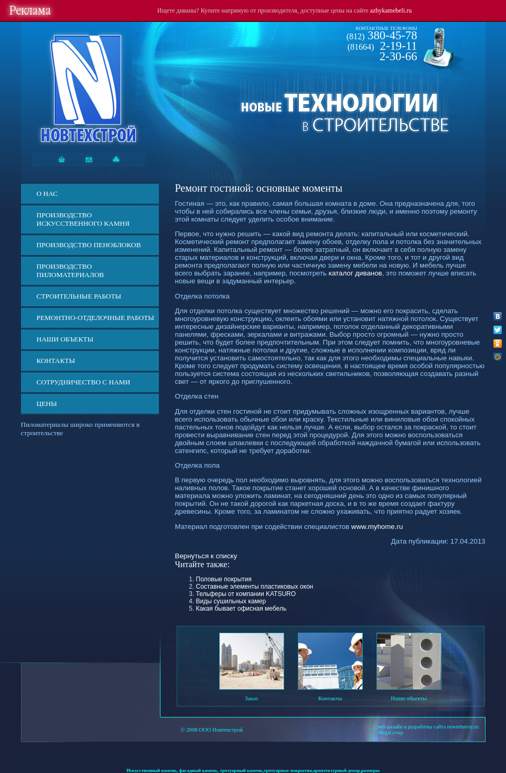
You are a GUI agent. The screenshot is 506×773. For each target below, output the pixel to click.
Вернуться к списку (206, 556)
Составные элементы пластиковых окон (255, 586)
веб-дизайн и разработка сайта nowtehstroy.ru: (429, 727)
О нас (47, 193)
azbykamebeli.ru (391, 10)
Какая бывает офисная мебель (241, 608)
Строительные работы (79, 296)
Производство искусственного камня (83, 219)
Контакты (56, 361)
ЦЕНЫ (47, 403)
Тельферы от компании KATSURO (246, 594)
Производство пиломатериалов (70, 270)
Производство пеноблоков (89, 245)
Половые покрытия (224, 579)
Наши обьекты (408, 698)
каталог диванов (355, 273)
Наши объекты (65, 339)
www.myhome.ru (377, 527)
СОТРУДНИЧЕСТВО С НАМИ (84, 382)
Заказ (251, 698)
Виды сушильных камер (231, 601)
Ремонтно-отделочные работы (95, 318)
